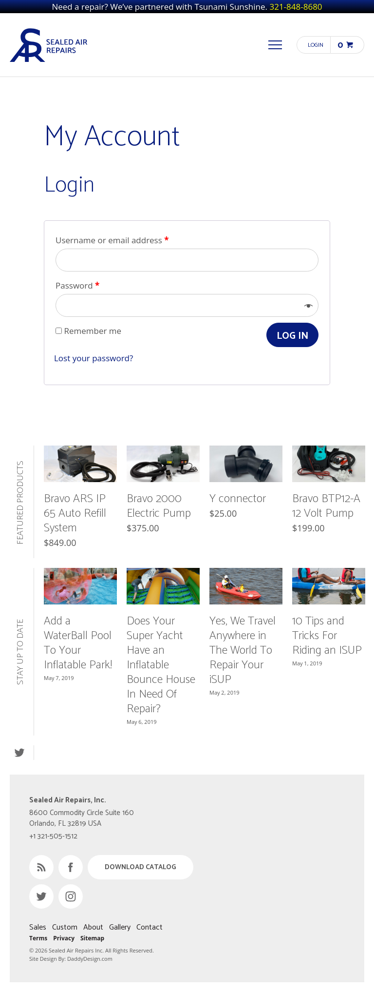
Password (77, 285)
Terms (38, 938)
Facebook (70, 867)
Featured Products (20, 502)
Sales (37, 927)
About (93, 927)
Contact (149, 927)
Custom (64, 927)
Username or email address (112, 240)
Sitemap (92, 938)
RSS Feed (41, 867)
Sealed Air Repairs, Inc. (49, 45)
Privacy (64, 938)
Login (315, 45)
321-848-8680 (295, 6)
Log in (292, 336)
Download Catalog (140, 867)
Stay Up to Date (20, 652)
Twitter (19, 752)
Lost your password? (93, 358)
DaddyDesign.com (89, 958)
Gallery (120, 927)
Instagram (70, 896)
